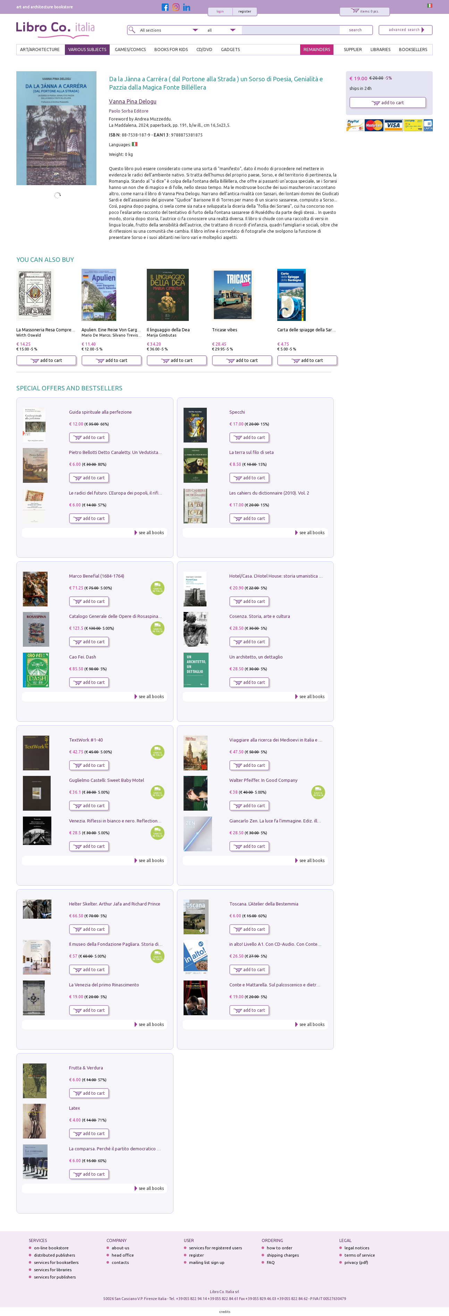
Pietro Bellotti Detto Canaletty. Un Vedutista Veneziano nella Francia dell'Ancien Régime (157, 452)
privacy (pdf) (356, 1262)
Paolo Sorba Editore (129, 111)
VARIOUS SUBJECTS (87, 49)
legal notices (357, 1247)
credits (224, 1312)
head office (123, 1255)
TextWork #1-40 (86, 739)
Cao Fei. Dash (82, 656)
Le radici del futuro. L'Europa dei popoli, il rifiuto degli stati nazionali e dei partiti (149, 492)
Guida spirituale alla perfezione (100, 411)
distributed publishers (54, 1255)
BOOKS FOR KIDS (171, 49)
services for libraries (52, 1269)
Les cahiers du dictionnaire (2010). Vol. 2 (269, 492)
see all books (151, 532)
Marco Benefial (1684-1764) (96, 575)
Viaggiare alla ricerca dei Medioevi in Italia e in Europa (283, 739)
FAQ (271, 1262)
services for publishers (55, 1277)
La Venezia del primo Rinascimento (104, 984)
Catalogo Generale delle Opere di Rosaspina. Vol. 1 (120, 616)
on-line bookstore (51, 1247)
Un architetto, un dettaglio (256, 656)
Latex (74, 1108)
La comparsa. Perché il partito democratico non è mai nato (128, 1148)
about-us (120, 1247)
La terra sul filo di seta (251, 452)
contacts (120, 1262)
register (244, 11)
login (220, 11)
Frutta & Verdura (86, 1067)
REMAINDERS (317, 49)
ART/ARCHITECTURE (40, 49)
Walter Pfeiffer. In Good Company (263, 780)
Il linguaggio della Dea (168, 330)
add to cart (46, 360)
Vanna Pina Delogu (132, 101)
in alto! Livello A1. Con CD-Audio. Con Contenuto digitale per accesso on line (305, 944)
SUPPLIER (353, 49)
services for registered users (215, 1247)
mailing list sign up (207, 1262)
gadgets (230, 49)
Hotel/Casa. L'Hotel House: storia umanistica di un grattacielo (290, 575)
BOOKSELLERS (413, 49)
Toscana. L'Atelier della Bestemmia (263, 903)
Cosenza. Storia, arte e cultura (259, 616)
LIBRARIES (380, 49)
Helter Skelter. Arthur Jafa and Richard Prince (114, 903)
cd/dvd (204, 49)
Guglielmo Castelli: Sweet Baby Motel (106, 780)
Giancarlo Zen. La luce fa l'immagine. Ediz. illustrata (280, 820)
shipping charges (283, 1255)
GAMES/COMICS (130, 49)
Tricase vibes (224, 330)
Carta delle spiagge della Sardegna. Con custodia (324, 330)
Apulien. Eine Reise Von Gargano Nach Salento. (127, 330)
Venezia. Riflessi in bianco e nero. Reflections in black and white (133, 820)
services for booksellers (56, 1262)
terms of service (360, 1255)
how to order (279, 1247)
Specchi (237, 411)
